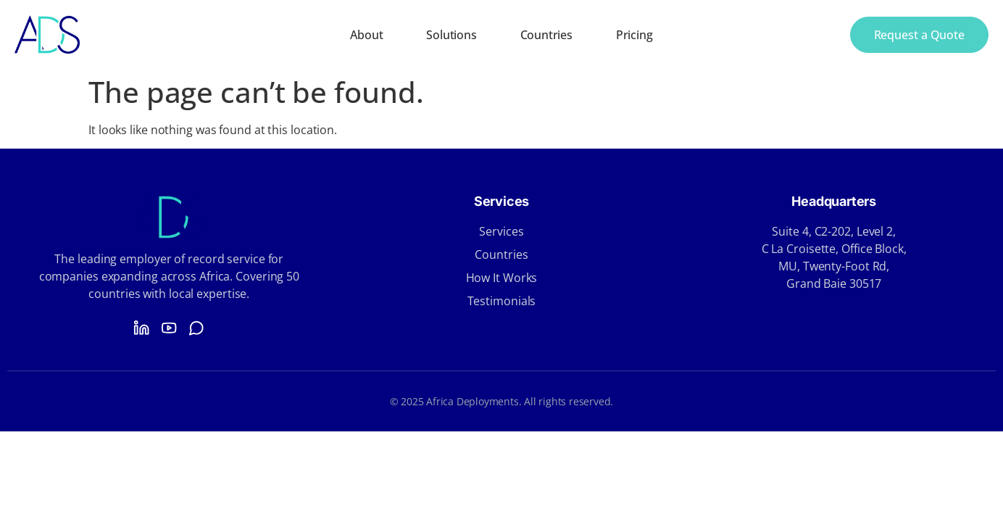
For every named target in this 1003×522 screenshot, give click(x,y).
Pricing (634, 35)
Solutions (451, 35)
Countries (546, 35)
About (366, 35)
